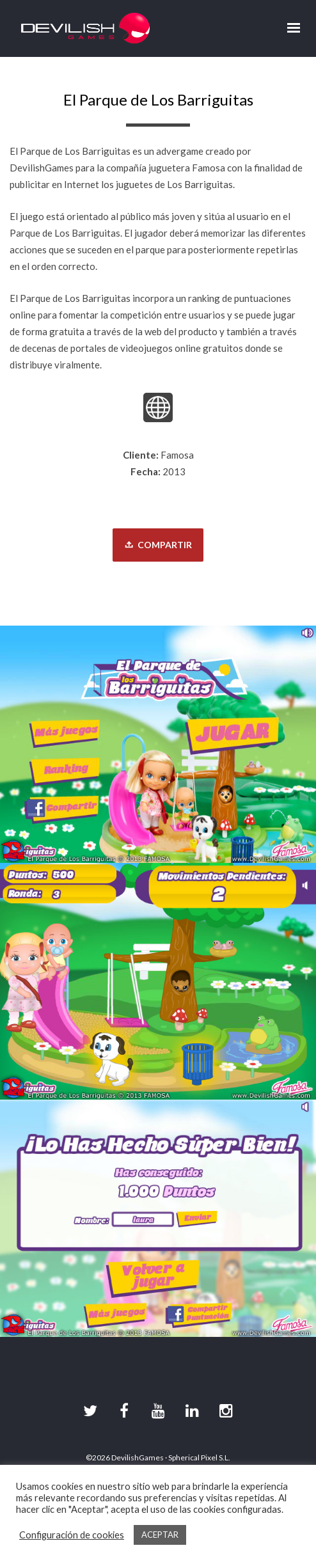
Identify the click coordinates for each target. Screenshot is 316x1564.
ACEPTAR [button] (159, 1534)
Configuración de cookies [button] (71, 1534)
